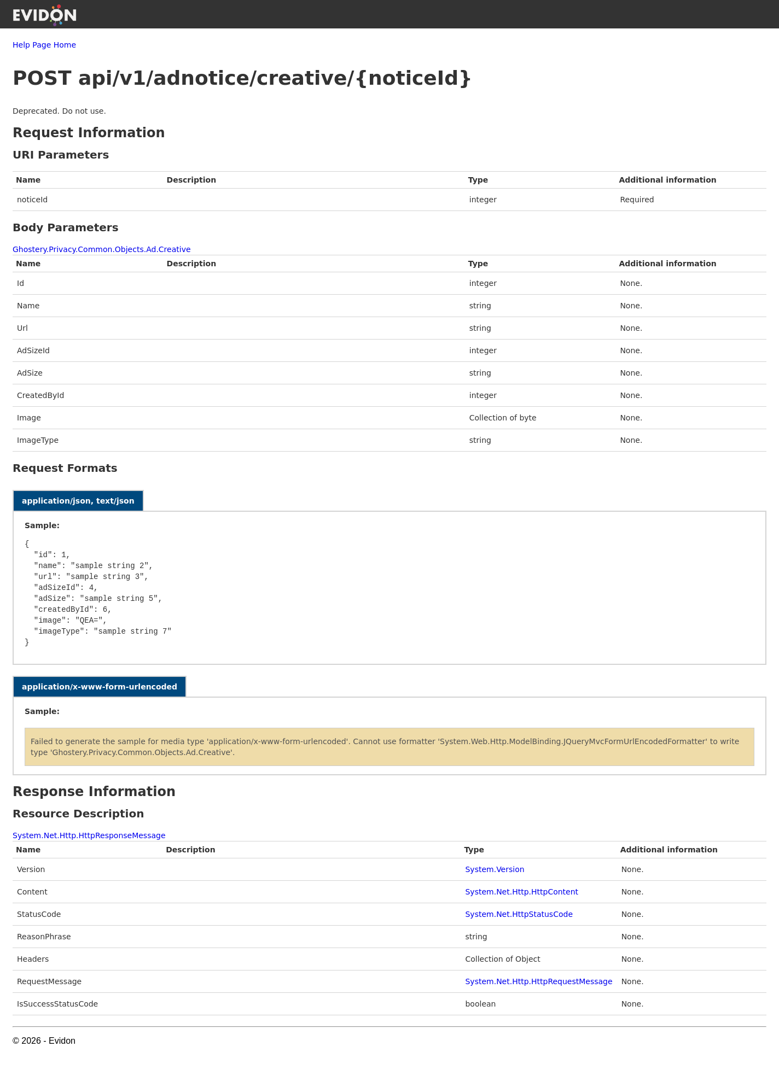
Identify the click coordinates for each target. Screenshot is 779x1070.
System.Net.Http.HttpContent (521, 891)
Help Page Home (44, 44)
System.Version (494, 869)
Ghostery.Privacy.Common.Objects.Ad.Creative (102, 249)
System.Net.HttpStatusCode (519, 914)
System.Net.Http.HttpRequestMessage (538, 981)
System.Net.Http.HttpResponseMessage (89, 835)
